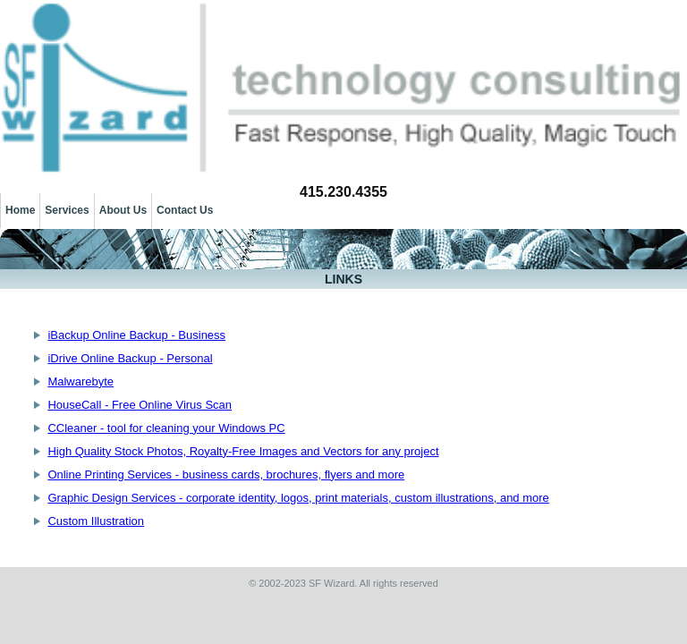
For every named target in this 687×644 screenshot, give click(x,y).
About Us (123, 210)
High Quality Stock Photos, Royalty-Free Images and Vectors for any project (242, 451)
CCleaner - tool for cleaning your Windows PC (165, 428)
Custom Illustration (95, 521)
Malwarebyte (80, 381)
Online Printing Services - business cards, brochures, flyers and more (225, 474)
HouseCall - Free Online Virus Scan (139, 404)
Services (67, 210)
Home (20, 210)
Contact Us (185, 210)
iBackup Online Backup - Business (136, 335)
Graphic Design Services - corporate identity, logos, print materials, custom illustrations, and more (297, 497)
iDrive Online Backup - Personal (129, 358)
